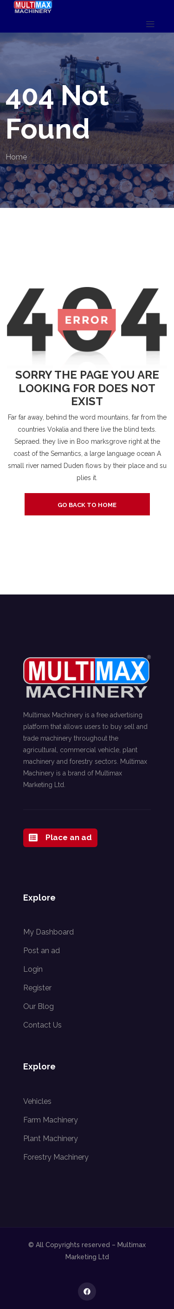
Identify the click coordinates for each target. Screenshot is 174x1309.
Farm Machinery (50, 1119)
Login (33, 969)
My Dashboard (48, 932)
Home (16, 157)
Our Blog (38, 1006)
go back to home (87, 504)
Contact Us (42, 1025)
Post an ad (41, 950)
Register (37, 987)
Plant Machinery (50, 1138)
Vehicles (37, 1101)
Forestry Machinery (56, 1157)
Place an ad (60, 838)
